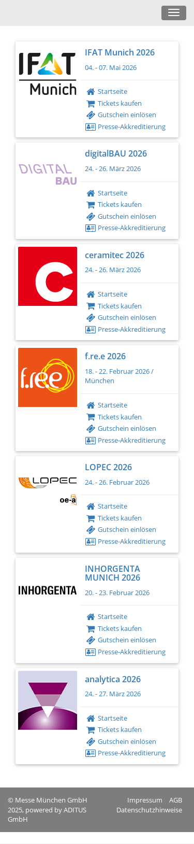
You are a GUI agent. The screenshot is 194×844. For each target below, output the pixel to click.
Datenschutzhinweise (149, 809)
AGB (175, 800)
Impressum (144, 800)
